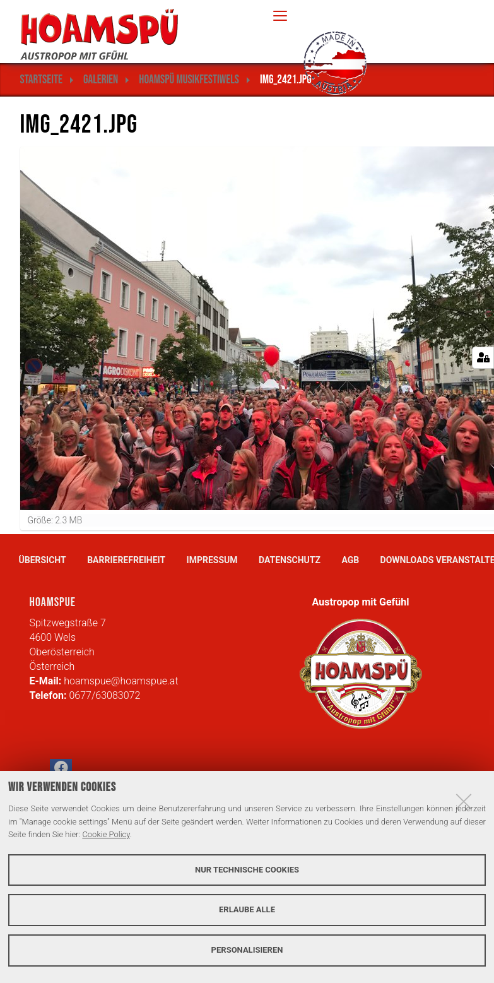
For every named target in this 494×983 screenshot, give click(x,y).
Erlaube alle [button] (247, 909)
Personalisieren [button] (247, 950)
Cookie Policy (105, 834)
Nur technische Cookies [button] (247, 869)
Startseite (41, 80)
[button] (61, 770)
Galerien (100, 80)
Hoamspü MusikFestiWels (189, 80)
